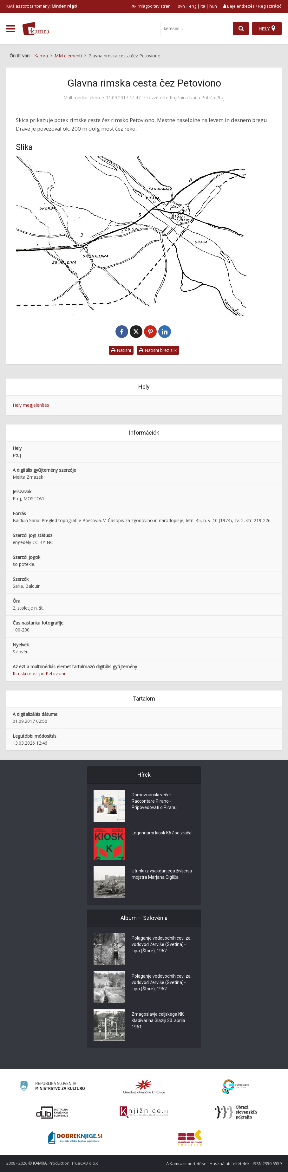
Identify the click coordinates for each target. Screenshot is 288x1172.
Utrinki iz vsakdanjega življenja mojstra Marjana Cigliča (162, 874)
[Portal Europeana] (236, 1087)
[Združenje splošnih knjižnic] (190, 1138)
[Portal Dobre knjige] (75, 1137)
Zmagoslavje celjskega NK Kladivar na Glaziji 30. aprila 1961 (158, 1020)
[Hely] (267, 28)
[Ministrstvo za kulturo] (52, 1087)
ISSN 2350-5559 (267, 1163)
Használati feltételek (230, 1163)
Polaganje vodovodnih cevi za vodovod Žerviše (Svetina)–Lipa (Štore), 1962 (161, 944)
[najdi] (241, 28)
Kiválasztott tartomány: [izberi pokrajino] (41, 6)
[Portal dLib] (52, 1112)
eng (192, 6)
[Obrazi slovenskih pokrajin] (236, 1112)
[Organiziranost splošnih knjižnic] (144, 1087)
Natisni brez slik (158, 350)
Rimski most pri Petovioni (39, 673)
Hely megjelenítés (31, 405)
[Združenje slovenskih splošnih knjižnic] (143, 1112)
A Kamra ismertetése (186, 1163)
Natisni (121, 350)
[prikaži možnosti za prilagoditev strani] (152, 6)
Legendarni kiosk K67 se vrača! (162, 832)
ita (202, 6)
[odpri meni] (10, 29)
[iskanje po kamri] (196, 28)
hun (213, 6)
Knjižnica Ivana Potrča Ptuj (197, 97)
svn (181, 6)
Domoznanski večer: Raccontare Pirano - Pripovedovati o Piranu (154, 801)
